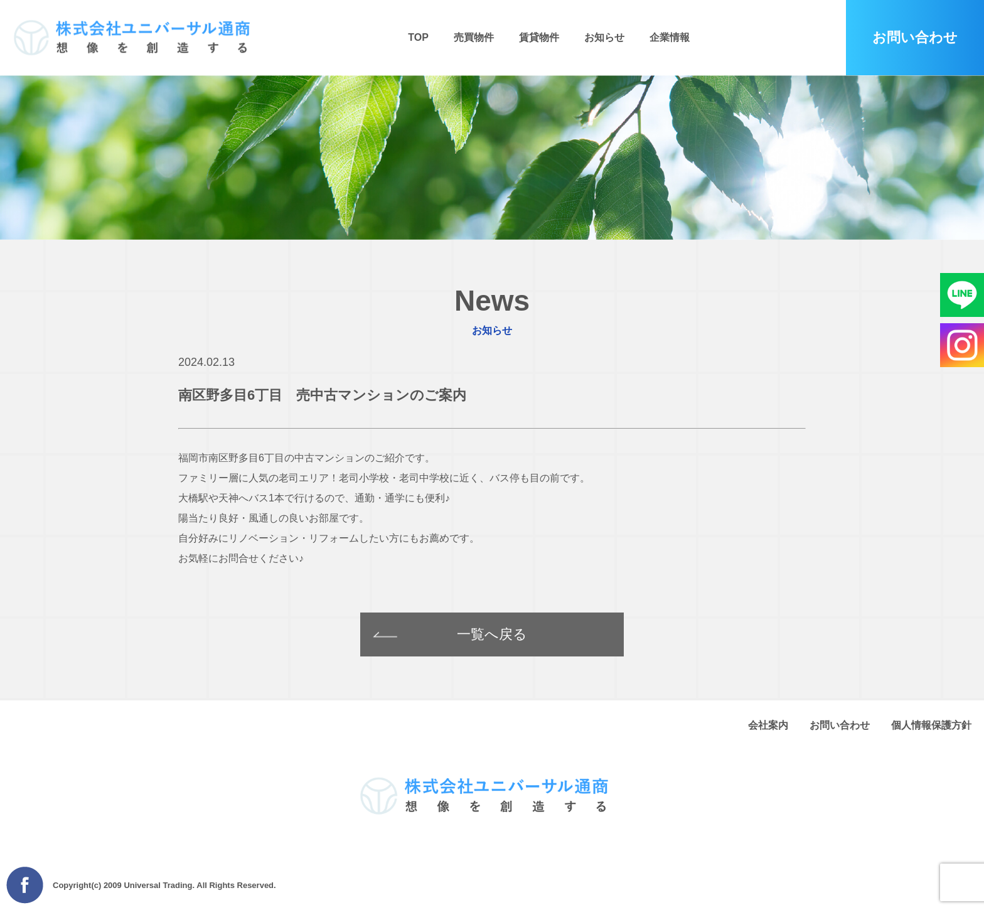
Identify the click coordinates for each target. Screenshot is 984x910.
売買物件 (474, 37)
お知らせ (604, 37)
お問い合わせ (840, 725)
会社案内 (768, 725)
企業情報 (670, 37)
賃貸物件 (539, 37)
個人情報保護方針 (931, 725)
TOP (418, 37)
